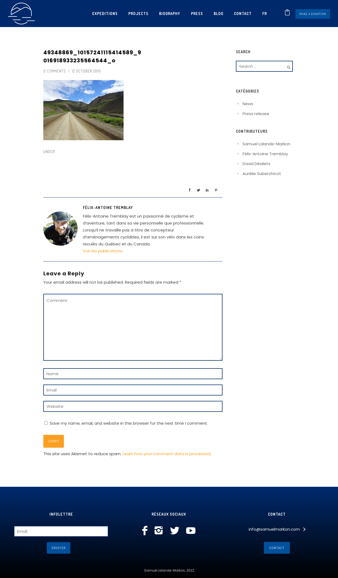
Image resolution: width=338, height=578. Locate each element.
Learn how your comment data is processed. (167, 454)
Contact (243, 13)
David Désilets (256, 163)
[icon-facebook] (146, 531)
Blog (218, 13)
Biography (169, 13)
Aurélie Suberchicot (262, 173)
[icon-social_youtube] (190, 531)
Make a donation (312, 14)
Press (197, 13)
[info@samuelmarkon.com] (277, 529)
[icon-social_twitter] (176, 531)
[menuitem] (264, 13)
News (248, 104)
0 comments (54, 71)
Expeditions (105, 13)
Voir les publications (102, 251)
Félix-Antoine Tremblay (265, 154)
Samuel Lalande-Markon (266, 144)
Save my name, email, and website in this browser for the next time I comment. (129, 423)
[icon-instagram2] (160, 531)
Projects (138, 13)
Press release (256, 113)
